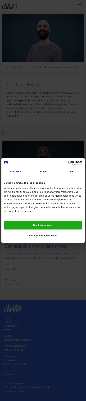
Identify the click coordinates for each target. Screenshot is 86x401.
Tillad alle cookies (43, 225)
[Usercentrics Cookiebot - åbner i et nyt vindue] (68, 163)
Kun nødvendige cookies (43, 235)
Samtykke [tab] (15, 171)
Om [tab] (71, 171)
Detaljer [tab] (43, 171)
